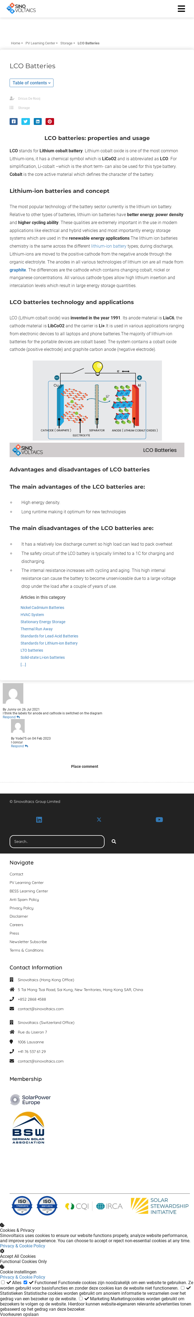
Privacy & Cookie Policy (22, 1246)
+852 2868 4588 (32, 999)
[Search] (114, 841)
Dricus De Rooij (29, 99)
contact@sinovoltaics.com (41, 1008)
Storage (24, 108)
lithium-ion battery (108, 246)
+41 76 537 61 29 (32, 1051)
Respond (11, 717)
